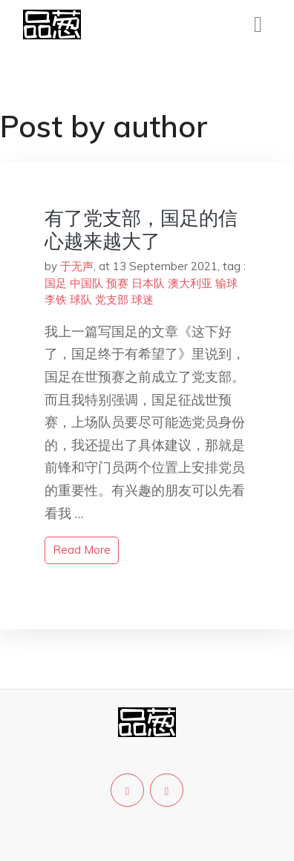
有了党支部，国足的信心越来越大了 (141, 229)
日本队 (148, 283)
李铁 (56, 299)
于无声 (77, 266)
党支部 (111, 299)
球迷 (142, 299)
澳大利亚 (190, 283)
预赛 (117, 283)
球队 (81, 299)
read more (82, 550)
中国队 (86, 283)
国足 (56, 283)
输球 (226, 283)
